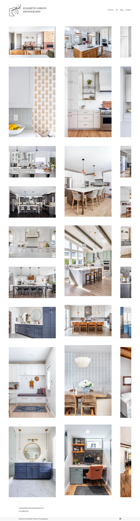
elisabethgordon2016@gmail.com (31, 508)
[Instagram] (120, 519)
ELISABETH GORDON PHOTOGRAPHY (34, 9)
